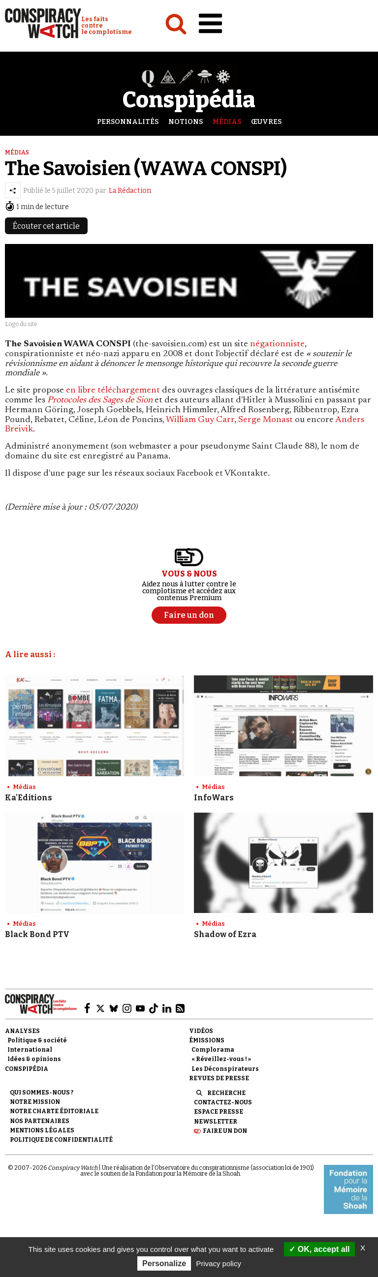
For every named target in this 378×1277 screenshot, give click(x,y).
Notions (185, 122)
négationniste (277, 344)
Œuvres (266, 122)
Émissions (206, 1040)
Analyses (22, 1031)
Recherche (226, 1093)
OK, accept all (319, 1249)
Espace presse (218, 1111)
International (29, 1049)
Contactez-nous (223, 1102)
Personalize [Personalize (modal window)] (164, 1263)
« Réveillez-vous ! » (221, 1059)
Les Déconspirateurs (225, 1068)
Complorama (212, 1049)
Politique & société (37, 1040)
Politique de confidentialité (61, 1139)
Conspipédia (26, 1068)
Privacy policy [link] (218, 1263)
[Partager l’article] (13, 190)
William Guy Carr (200, 420)
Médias (227, 122)
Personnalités (127, 122)
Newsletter (215, 1121)
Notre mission (35, 1101)
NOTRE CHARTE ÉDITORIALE (54, 1111)
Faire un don (225, 1130)
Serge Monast (265, 420)
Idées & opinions (34, 1059)
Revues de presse (219, 1078)
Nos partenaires (39, 1121)
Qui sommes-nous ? (41, 1092)
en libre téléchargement (113, 390)
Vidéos (201, 1031)
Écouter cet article (46, 226)
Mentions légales (42, 1130)
